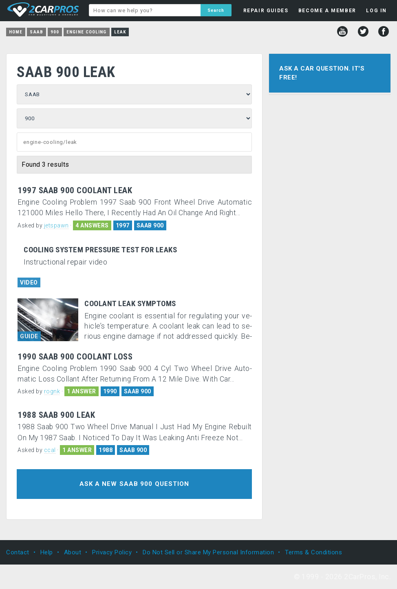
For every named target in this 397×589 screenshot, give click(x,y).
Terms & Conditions (313, 552)
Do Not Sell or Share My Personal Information (208, 552)
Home (15, 32)
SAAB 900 (150, 225)
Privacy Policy (112, 552)
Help (46, 552)
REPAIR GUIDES (266, 10)
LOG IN (376, 10)
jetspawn (56, 225)
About (73, 552)
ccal (50, 450)
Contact (17, 552)
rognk (52, 391)
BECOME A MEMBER (327, 10)
